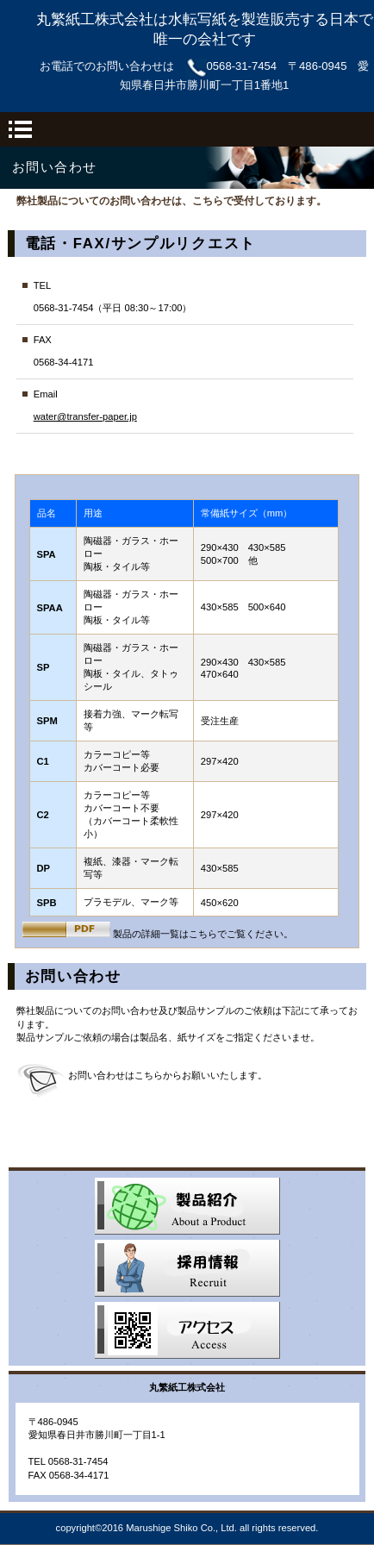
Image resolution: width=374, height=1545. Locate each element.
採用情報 (187, 1268)
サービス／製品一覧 (187, 1206)
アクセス (187, 1330)
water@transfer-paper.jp (85, 416)
